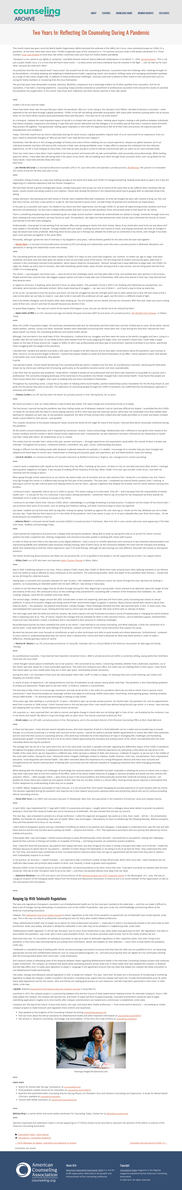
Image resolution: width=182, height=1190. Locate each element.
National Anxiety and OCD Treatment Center (103, 875)
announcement (148, 59)
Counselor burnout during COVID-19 (148, 1143)
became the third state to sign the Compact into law (55, 989)
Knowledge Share (124, 13)
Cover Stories (42, 1134)
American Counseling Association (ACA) (84, 1170)
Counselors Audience (41, 1137)
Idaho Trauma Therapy (72, 560)
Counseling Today (26, 1134)
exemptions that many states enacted (44, 915)
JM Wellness (133, 167)
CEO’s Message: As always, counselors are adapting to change (45, 1143)
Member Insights (145, 13)
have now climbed (30, 54)
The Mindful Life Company (143, 313)
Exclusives (164, 13)
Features (106, 13)
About (93, 13)
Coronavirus (24, 1137)
